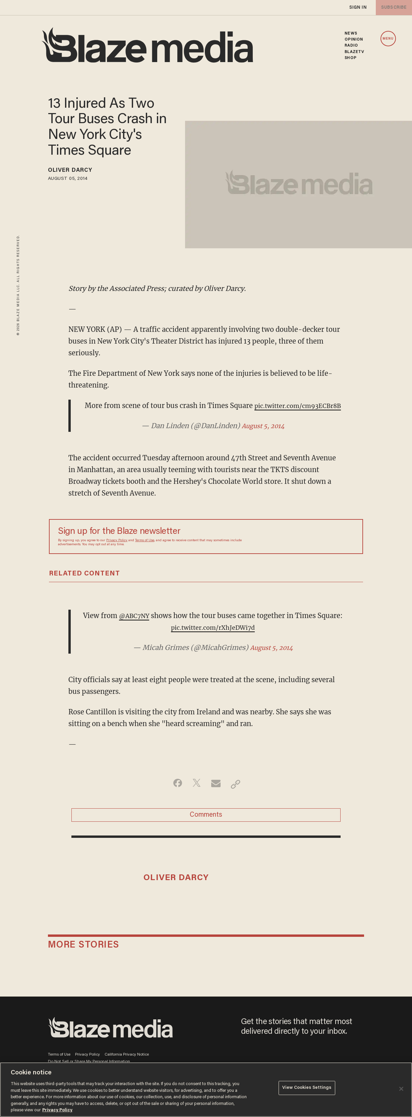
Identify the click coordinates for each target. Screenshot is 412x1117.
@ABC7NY (147, 627)
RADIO (351, 46)
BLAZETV (354, 52)
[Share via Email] (216, 795)
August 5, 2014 (263, 437)
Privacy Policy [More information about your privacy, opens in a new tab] (57, 1110)
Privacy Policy (116, 552)
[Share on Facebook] (174, 795)
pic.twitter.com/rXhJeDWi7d (226, 639)
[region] (206, 1089)
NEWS (351, 34)
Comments (206, 828)
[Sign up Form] (307, 548)
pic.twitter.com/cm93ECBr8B (212, 417)
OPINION (354, 40)
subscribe (392, 7)
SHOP (350, 58)
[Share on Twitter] (195, 795)
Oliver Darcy (75, 171)
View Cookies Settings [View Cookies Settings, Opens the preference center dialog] (307, 1089)
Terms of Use (144, 552)
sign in (357, 7)
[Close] (401, 1088)
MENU (388, 39)
